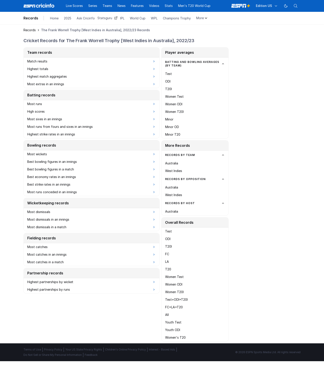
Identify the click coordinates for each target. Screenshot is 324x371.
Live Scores (74, 6)
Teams (107, 6)
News (122, 6)
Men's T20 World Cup (194, 6)
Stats (169, 6)
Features (137, 6)
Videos (154, 6)
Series (92, 6)
